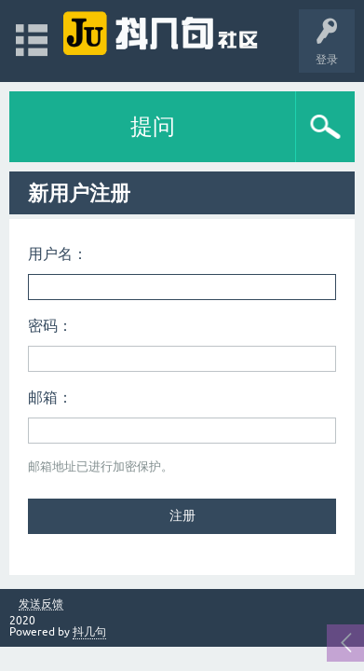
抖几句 (89, 631)
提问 (152, 126)
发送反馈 (41, 604)
